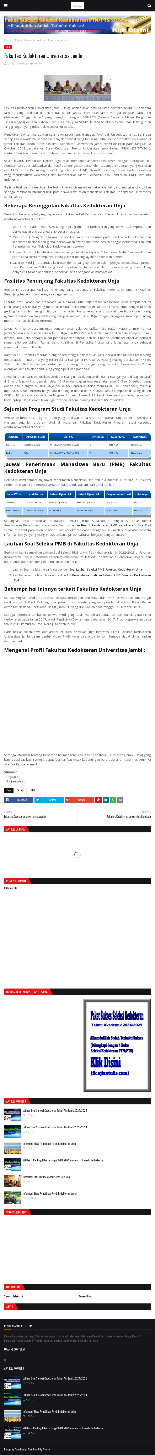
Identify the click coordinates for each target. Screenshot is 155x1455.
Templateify (20, 1449)
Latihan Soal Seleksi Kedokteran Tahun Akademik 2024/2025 (55, 1110)
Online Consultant (18, 63)
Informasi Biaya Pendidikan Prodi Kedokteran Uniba (49, 1144)
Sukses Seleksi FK (13, 1296)
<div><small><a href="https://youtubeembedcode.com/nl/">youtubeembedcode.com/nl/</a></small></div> (77, 702)
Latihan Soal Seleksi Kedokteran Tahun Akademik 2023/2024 (55, 1127)
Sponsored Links (16, 1212)
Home (7, 40)
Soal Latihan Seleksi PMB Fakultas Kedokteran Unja (105, 569)
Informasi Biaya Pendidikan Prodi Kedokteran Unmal (50, 1193)
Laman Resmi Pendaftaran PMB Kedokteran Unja (106, 525)
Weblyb (46, 1449)
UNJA (17, 40)
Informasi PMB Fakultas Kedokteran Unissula (46, 1177)
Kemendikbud (85, 1296)
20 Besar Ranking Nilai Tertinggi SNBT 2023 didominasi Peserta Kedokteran (63, 1160)
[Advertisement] (39, 1248)
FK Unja (20, 790)
